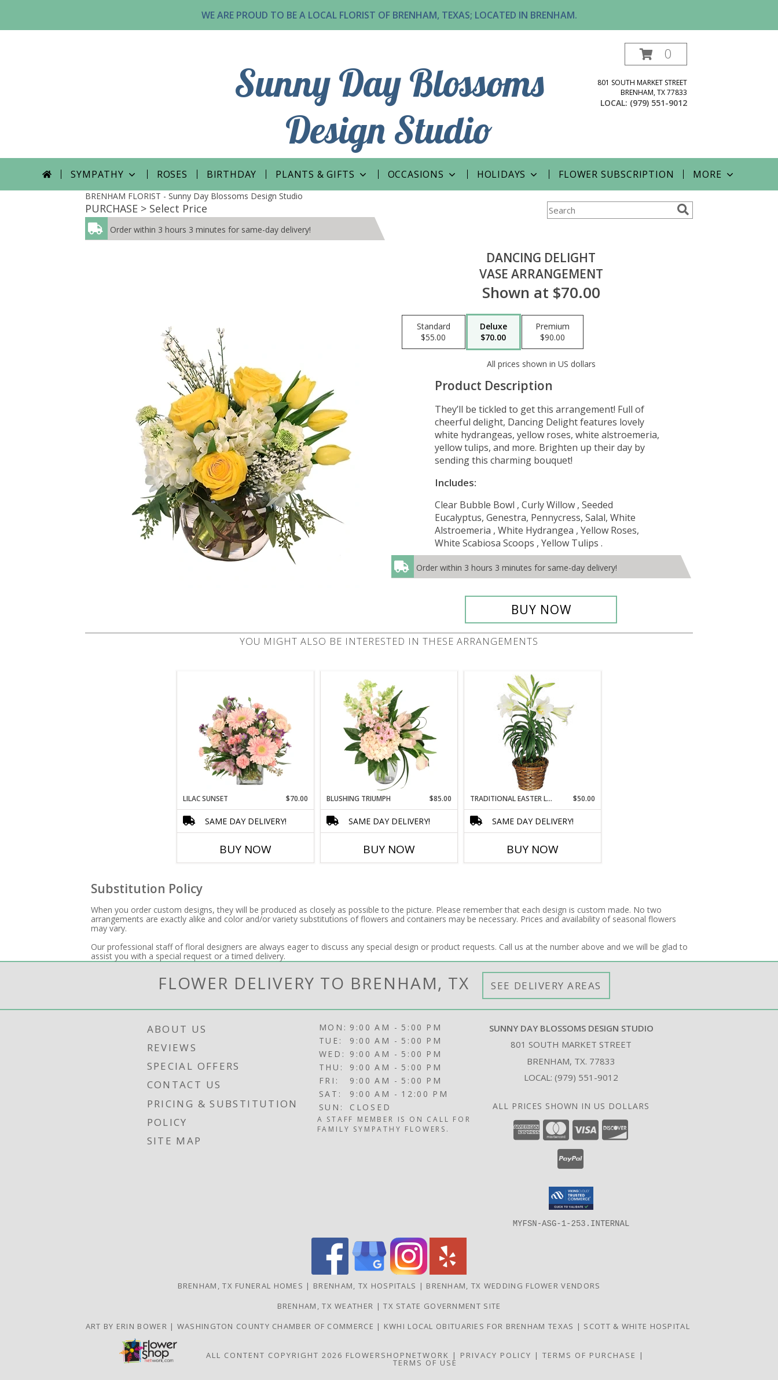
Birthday (231, 174)
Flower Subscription (616, 174)
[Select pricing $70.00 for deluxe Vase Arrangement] (493, 332)
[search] (683, 209)
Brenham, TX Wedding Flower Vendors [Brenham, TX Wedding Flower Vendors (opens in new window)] (513, 1285)
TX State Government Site (442, 1305)
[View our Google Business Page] (369, 1270)
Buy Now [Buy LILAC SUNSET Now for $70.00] (245, 849)
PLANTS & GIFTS (322, 174)
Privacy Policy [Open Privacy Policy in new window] (495, 1354)
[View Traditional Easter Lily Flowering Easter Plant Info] (533, 732)
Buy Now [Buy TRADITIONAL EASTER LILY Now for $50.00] (533, 849)
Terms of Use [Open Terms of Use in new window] (425, 1362)
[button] (656, 54)
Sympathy (104, 174)
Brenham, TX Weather (325, 1305)
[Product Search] (609, 210)
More (714, 174)
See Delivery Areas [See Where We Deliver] (546, 985)
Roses (172, 174)
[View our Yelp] (448, 1270)
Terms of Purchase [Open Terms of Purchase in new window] (589, 1354)
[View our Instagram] (408, 1270)
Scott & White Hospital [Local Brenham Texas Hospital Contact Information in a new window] (638, 1325)
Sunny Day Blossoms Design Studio (389, 106)
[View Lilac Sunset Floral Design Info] (245, 732)
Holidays (508, 174)
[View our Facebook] (329, 1270)
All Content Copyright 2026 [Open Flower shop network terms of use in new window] (274, 1354)
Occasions (423, 174)
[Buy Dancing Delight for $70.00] (541, 609)
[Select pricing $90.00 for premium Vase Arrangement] (552, 332)
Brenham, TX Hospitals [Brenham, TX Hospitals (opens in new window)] (364, 1285)
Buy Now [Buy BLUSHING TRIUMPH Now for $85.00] (389, 849)
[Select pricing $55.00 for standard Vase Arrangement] (433, 332)
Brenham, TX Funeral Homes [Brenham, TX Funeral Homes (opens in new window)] (241, 1285)
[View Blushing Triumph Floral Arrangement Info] (389, 732)
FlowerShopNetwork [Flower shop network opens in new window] (397, 1354)
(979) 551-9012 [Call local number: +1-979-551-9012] (658, 102)
